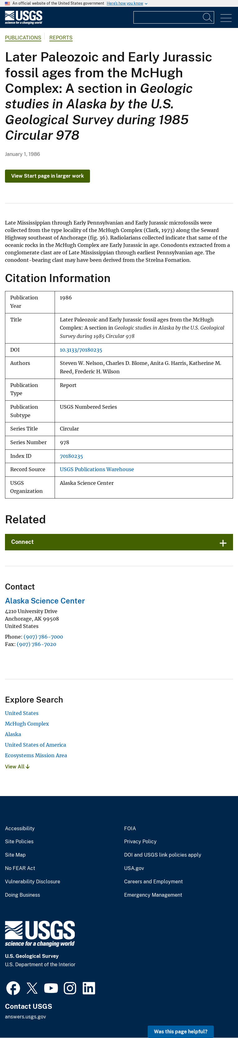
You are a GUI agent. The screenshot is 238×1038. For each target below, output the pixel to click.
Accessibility (20, 828)
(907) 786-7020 (36, 644)
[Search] (208, 17)
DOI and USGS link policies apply (162, 855)
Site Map (15, 855)
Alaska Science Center (45, 600)
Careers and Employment (153, 882)
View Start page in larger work (47, 176)
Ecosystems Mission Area (36, 755)
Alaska (13, 734)
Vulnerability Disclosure (32, 882)
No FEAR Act (20, 868)
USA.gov (134, 868)
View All (17, 767)
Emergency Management (153, 895)
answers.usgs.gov (25, 1017)
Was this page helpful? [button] (181, 1032)
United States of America (35, 745)
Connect (22, 542)
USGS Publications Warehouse (97, 469)
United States (21, 713)
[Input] (173, 17)
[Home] (23, 23)
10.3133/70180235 (81, 350)
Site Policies (19, 842)
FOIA (130, 828)
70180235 (71, 456)
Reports (61, 38)
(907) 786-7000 (43, 637)
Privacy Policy (140, 842)
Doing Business (22, 895)
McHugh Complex (27, 724)
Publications (23, 38)
